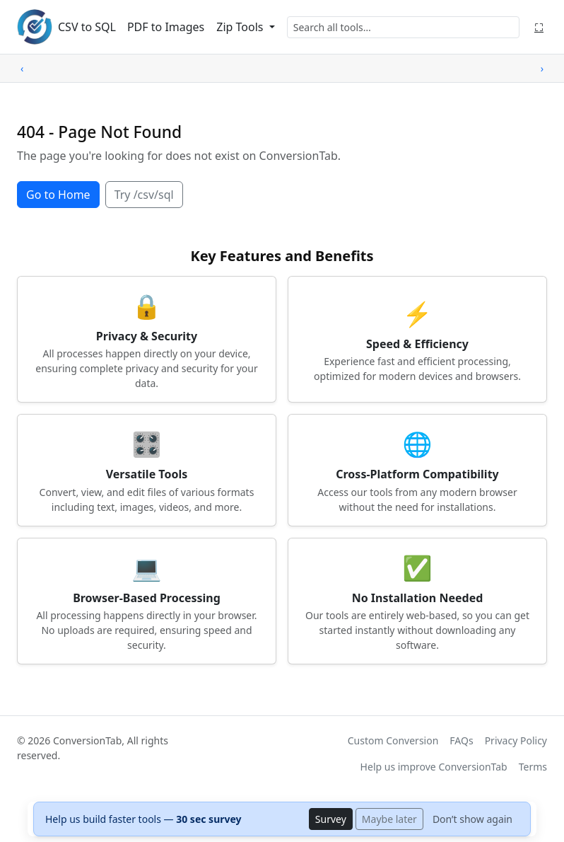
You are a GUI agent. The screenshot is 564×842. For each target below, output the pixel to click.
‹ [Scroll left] (21, 68)
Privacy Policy (516, 740)
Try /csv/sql (144, 194)
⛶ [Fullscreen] (539, 27)
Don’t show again (472, 819)
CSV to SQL (87, 27)
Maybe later (389, 819)
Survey (330, 819)
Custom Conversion (393, 740)
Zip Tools (241, 27)
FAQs (461, 740)
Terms (533, 766)
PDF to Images (165, 27)
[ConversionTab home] (34, 27)
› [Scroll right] (542, 68)
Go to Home (58, 194)
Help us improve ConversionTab (433, 766)
